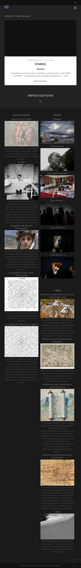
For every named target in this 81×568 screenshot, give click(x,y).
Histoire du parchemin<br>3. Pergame (57, 340)
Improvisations (40, 95)
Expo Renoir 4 (57, 227)
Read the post (40, 81)
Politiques (50, 60)
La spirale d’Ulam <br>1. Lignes (21, 324)
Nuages (57, 119)
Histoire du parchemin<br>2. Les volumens (57, 385)
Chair (57, 511)
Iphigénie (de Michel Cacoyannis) (21, 227)
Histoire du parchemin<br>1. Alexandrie (57, 456)
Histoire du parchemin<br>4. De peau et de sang (57, 295)
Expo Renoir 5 (57, 200)
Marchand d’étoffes (57, 173)
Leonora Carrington (21, 119)
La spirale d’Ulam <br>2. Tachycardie (21, 274)
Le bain (21, 162)
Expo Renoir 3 (57, 254)
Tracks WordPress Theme (31, 565)
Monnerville (57, 146)
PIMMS (40, 64)
